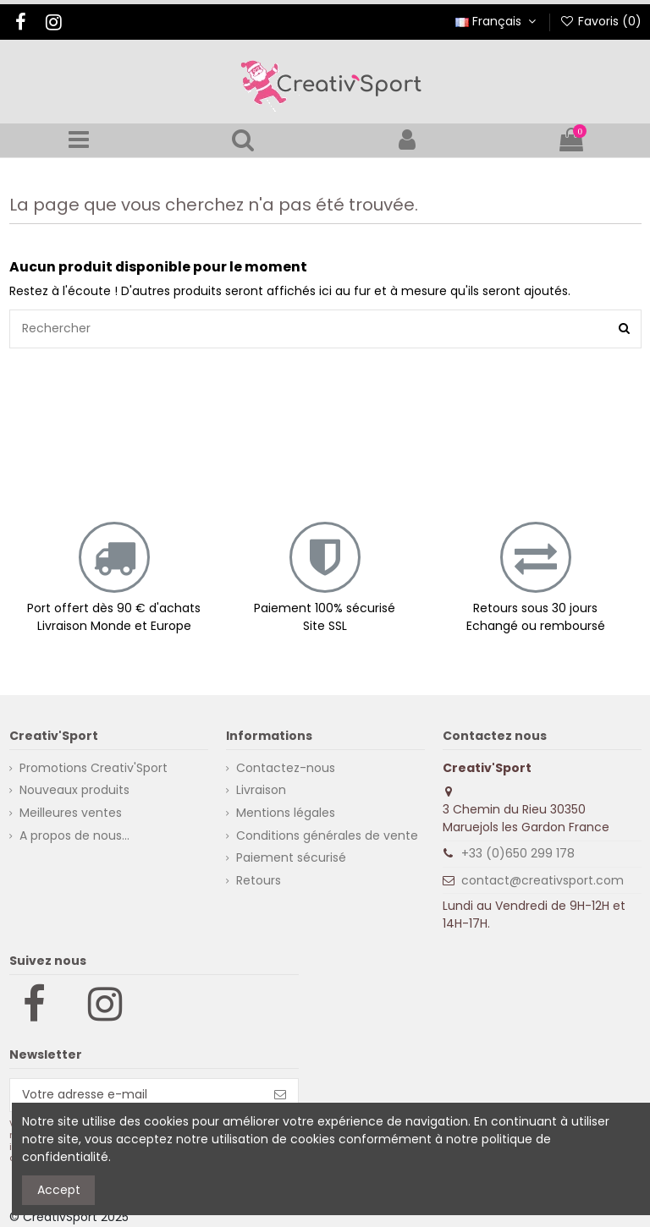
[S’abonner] (280, 1095)
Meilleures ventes (70, 812)
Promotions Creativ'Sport (93, 767)
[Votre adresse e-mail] (136, 1095)
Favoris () (600, 21)
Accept (58, 1189)
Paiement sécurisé (291, 857)
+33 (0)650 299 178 (518, 853)
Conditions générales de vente (327, 835)
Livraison (261, 789)
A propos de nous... (74, 835)
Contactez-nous (285, 767)
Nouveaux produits (74, 789)
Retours (258, 880)
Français (497, 21)
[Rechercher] (624, 328)
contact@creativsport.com (542, 880)
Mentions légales (285, 812)
